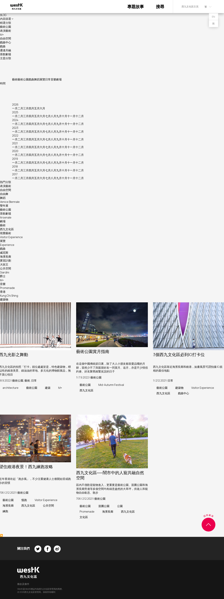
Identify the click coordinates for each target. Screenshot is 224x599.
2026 (15, 104)
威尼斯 (4, 252)
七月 (48, 116)
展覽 (42, 79)
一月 (15, 108)
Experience (7, 245)
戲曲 (3, 46)
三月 (26, 108)
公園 (120, 506)
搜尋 (160, 6)
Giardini (4, 272)
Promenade (7, 288)
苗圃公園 (103, 506)
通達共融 (5, 50)
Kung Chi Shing (9, 296)
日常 (48, 79)
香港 (3, 292)
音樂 (53, 79)
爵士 (3, 276)
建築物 (4, 299)
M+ (2, 35)
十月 (64, 116)
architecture (10, 388)
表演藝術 (5, 31)
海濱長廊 (5, 256)
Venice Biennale (10, 202)
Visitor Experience (11, 237)
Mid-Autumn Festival (111, 385)
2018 (15, 166)
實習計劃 (5, 260)
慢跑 (24, 500)
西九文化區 (7, 229)
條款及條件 (23, 584)
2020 (15, 151)
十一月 (71, 116)
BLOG (3, 15)
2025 (15, 112)
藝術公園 (5, 27)
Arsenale (5, 217)
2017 (15, 174)
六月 (42, 108)
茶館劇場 (5, 54)
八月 (53, 116)
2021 (15, 143)
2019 (15, 159)
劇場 (59, 79)
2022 (15, 135)
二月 (20, 108)
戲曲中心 (5, 42)
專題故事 (135, 6)
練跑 (5, 511)
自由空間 (5, 38)
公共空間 (5, 268)
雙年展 (4, 205)
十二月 (79, 116)
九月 (59, 116)
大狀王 (4, 264)
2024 (15, 120)
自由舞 (4, 194)
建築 (47, 388)
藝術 (15, 79)
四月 (31, 108)
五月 (37, 108)
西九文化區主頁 (190, 6)
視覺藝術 (5, 233)
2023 (15, 128)
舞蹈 (37, 79)
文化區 (84, 517)
